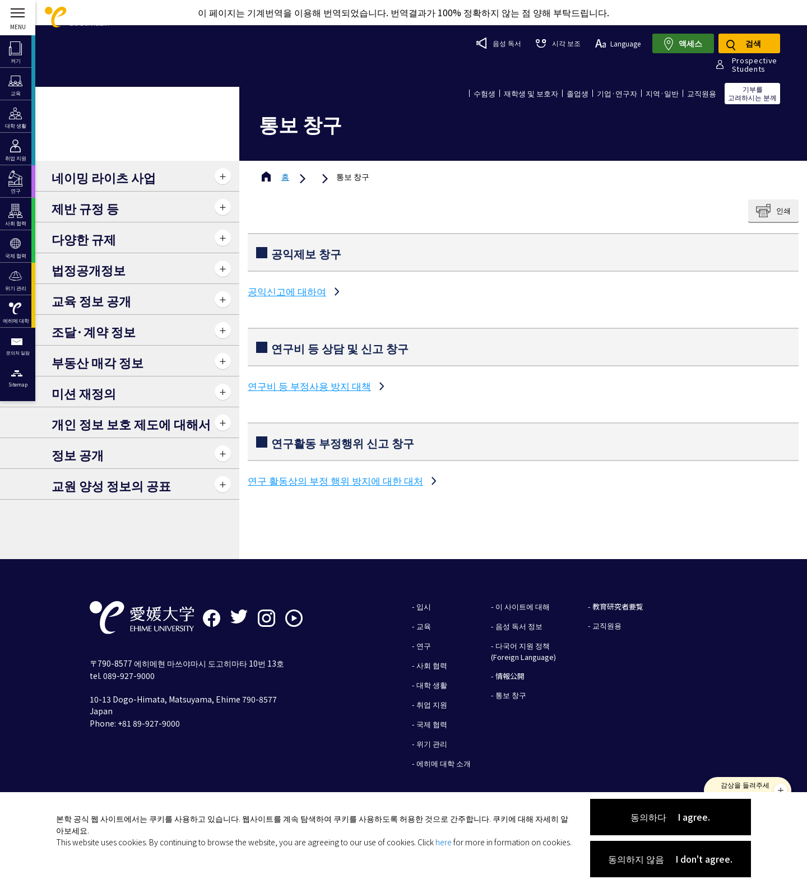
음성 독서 (498, 43)
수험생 (484, 93)
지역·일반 (662, 93)
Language (618, 43)
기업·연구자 (617, 93)
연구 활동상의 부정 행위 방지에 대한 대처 (335, 480)
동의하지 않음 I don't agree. (670, 859)
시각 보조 (558, 43)
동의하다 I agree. (670, 816)
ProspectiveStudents (754, 64)
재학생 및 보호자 (531, 93)
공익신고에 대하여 (287, 291)
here (443, 842)
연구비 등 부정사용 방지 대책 (309, 386)
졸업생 (577, 93)
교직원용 (701, 93)
